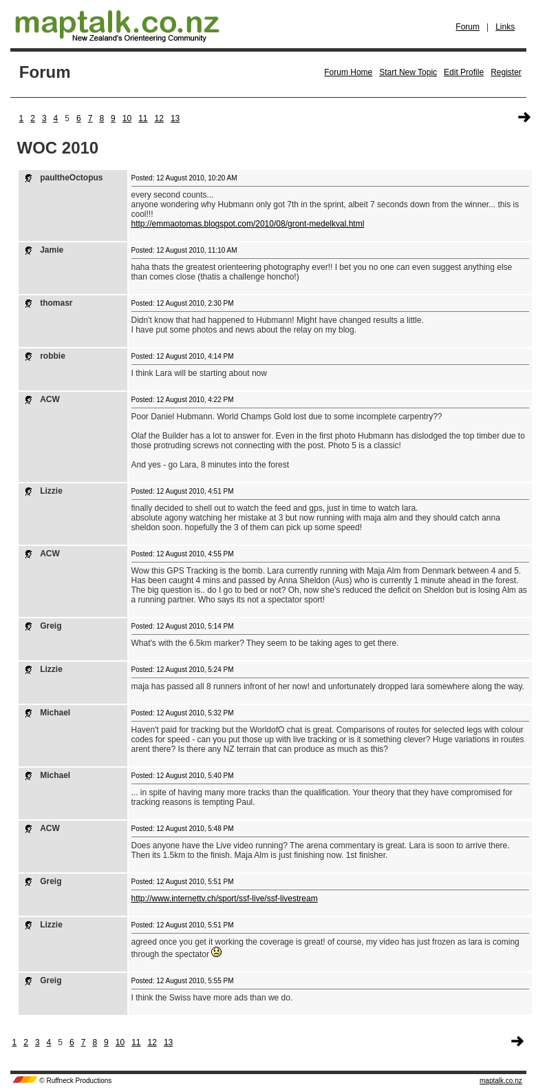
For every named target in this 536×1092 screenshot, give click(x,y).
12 (159, 118)
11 (142, 118)
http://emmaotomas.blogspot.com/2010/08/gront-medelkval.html (248, 224)
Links (505, 27)
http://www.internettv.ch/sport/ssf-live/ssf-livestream (224, 898)
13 (175, 118)
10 (126, 118)
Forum (467, 27)
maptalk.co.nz (501, 1080)
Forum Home (348, 72)
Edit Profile (464, 72)
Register (506, 72)
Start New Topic (408, 72)
